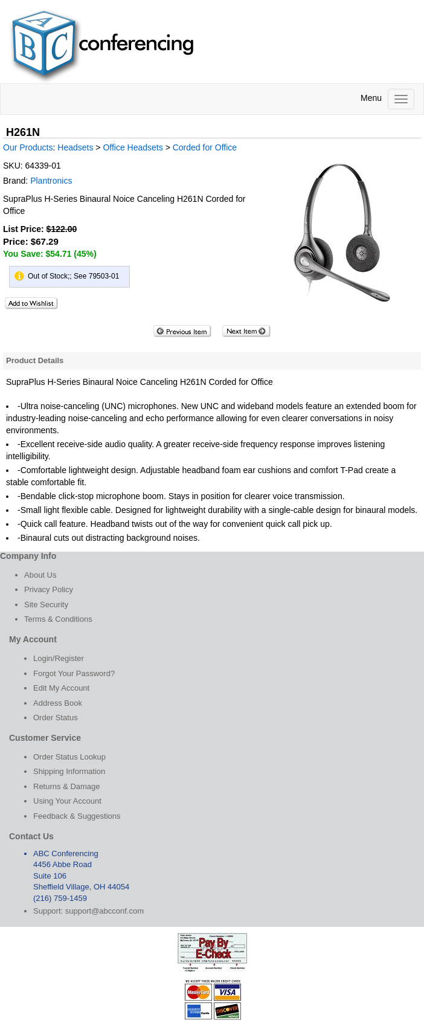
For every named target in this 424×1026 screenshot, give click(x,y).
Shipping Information (69, 771)
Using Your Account (67, 800)
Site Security (46, 604)
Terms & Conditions (58, 619)
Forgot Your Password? (74, 673)
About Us (40, 574)
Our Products (28, 147)
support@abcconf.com (104, 910)
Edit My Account (61, 687)
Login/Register (58, 658)
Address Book (57, 703)
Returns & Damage (66, 786)
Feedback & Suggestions (77, 816)
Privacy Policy (48, 589)
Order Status (55, 717)
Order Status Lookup (69, 756)
